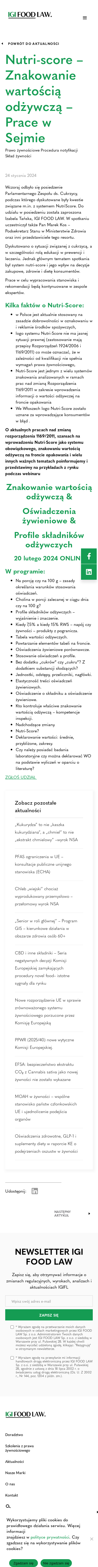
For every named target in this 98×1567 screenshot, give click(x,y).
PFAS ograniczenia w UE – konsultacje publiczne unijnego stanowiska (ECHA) (43, 864)
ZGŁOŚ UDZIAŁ (21, 777)
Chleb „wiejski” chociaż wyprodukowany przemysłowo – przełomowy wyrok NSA (44, 896)
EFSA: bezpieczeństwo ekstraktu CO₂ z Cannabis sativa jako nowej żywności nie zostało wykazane (46, 1071)
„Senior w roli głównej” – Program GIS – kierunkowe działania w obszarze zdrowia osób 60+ (46, 928)
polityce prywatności (50, 1537)
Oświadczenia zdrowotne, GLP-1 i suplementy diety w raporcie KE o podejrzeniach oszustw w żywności (46, 1143)
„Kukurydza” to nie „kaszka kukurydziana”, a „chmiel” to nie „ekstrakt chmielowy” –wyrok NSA (46, 831)
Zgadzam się (23, 1563)
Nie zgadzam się (56, 1563)
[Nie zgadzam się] (91, 1538)
